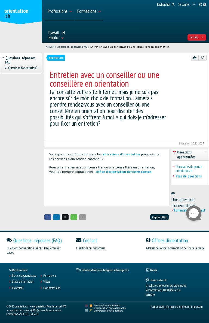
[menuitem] (59, 10)
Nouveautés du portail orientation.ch (189, 169)
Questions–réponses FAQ (72, 47)
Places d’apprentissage (24, 275)
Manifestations (51, 288)
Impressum (196, 307)
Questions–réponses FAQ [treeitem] (20, 60)
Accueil (50, 47)
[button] (47, 217)
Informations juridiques (177, 307)
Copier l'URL (159, 217)
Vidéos (46, 281)
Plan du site (156, 307)
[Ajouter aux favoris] (202, 58)
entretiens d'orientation (121, 154)
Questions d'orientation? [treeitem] (22, 68)
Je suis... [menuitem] (196, 37)
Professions (17, 288)
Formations (49, 275)
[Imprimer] (195, 58)
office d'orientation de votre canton (124, 172)
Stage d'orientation (22, 281)
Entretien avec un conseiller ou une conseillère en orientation (130, 47)
